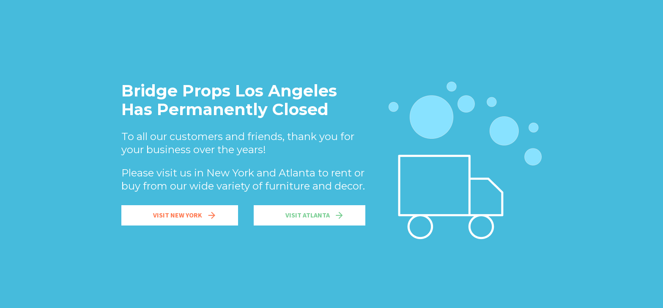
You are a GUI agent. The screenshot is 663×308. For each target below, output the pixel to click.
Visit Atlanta (314, 215)
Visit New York (185, 215)
